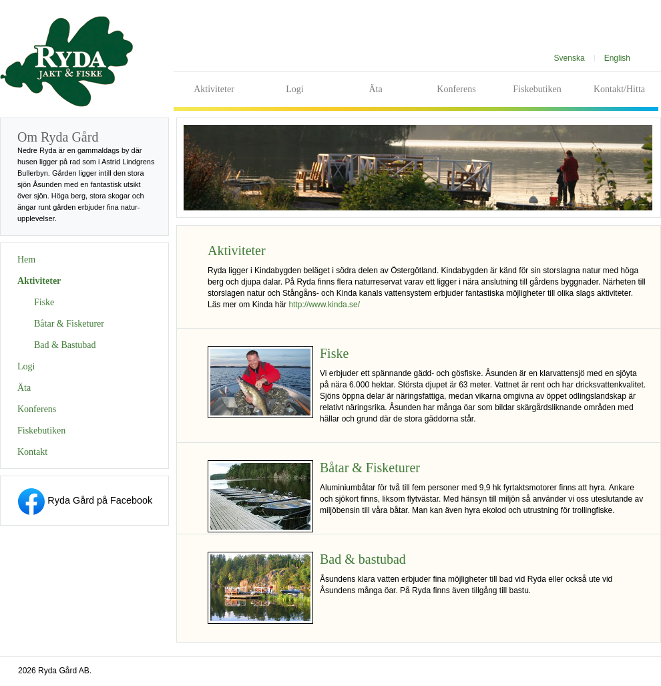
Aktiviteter (214, 89)
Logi (294, 89)
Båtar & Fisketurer (69, 324)
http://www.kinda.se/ (324, 304)
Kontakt (32, 452)
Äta (375, 89)
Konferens (456, 89)
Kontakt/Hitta (619, 89)
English (617, 58)
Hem (26, 259)
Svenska (569, 58)
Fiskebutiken (537, 89)
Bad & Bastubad (65, 345)
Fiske (44, 302)
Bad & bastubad (363, 559)
